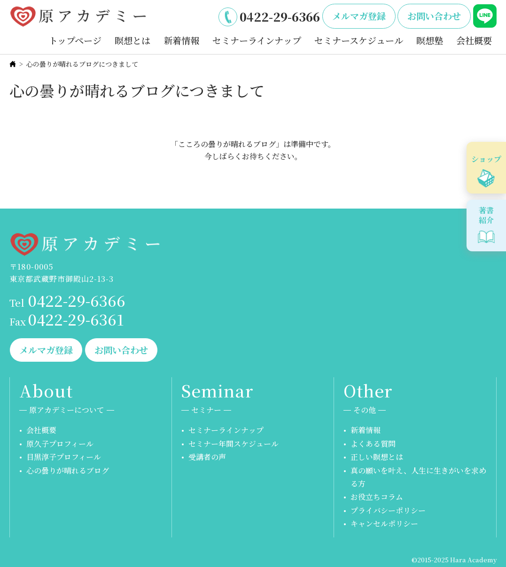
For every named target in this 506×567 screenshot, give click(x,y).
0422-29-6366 (280, 16)
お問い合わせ (434, 15)
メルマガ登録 (359, 15)
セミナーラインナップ (256, 40)
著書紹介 (486, 215)
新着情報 (181, 40)
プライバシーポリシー (388, 510)
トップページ (75, 40)
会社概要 (474, 40)
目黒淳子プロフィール (63, 456)
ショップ (486, 159)
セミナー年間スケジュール (233, 443)
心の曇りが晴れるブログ (67, 470)
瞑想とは (132, 40)
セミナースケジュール (358, 40)
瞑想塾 (429, 40)
